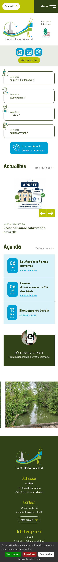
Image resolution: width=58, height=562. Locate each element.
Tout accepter (12, 554)
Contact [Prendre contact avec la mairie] (9, 6)
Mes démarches (29, 60)
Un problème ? (33, 148)
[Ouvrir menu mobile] (52, 6)
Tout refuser (29, 554)
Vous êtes (31, 78)
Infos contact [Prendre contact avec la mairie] (26, 519)
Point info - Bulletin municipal (29, 541)
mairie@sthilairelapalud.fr (29, 512)
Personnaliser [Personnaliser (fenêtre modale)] (46, 554)
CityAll (29, 537)
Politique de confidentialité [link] (29, 558)
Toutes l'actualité (43, 167)
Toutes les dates (43, 248)
